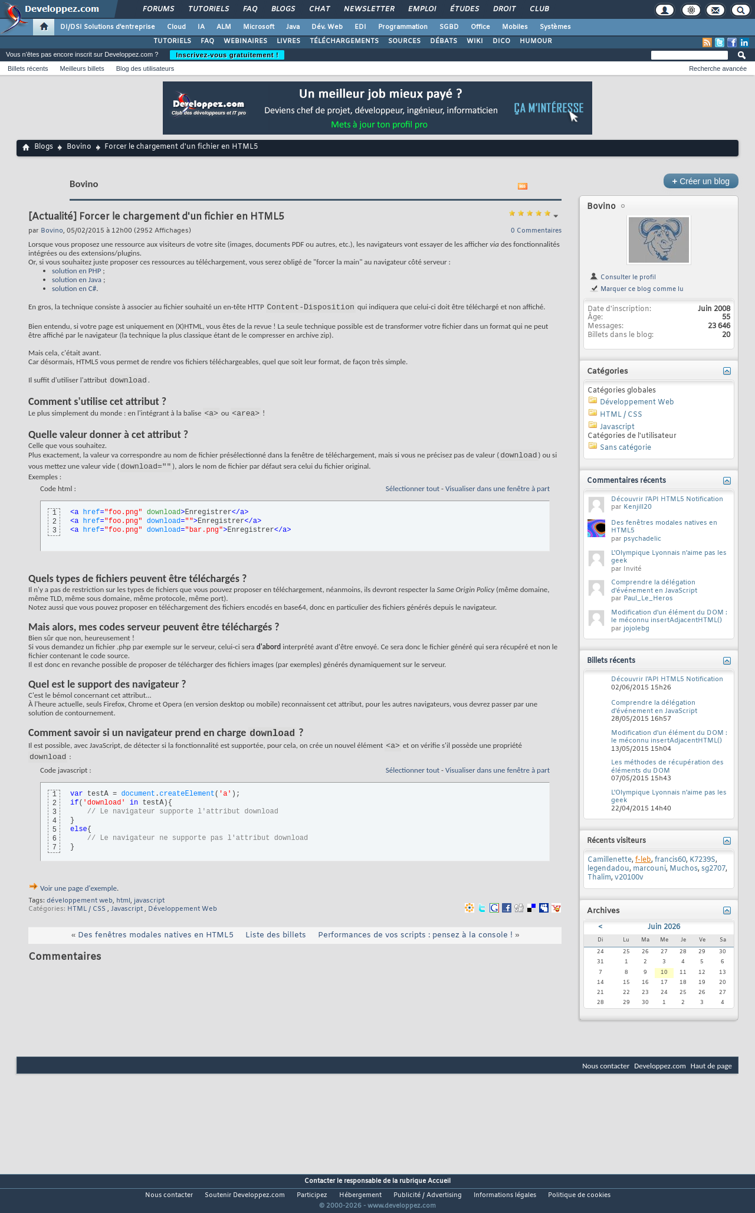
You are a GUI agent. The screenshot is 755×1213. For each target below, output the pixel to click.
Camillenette (609, 860)
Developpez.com (660, 1065)
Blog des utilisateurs (145, 68)
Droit (503, 9)
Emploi (421, 9)
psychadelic (642, 539)
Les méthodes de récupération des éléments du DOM (667, 766)
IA (201, 27)
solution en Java (76, 279)
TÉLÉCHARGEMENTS (344, 41)
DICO (501, 41)
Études (464, 9)
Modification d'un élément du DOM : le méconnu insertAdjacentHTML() (669, 617)
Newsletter (368, 9)
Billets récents (28, 68)
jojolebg (636, 629)
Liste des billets (275, 949)
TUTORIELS (172, 41)
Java (293, 27)
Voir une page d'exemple (78, 901)
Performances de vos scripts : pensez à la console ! (415, 949)
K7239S (702, 860)
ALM (223, 27)
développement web (80, 914)
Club (538, 9)
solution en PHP (76, 270)
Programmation (403, 27)
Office (480, 27)
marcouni (649, 869)
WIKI (475, 41)
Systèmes (555, 27)
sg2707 (713, 869)
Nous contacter (605, 1065)
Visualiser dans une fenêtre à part (497, 497)
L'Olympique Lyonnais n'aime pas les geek (669, 557)
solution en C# (74, 288)
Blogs (283, 9)
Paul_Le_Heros (648, 598)
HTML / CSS (86, 922)
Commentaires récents (626, 481)
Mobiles (515, 27)
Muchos (683, 869)
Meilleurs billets (82, 68)
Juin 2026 (664, 927)
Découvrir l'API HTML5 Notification (667, 499)
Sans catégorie (625, 448)
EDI (360, 27)
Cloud (176, 27)
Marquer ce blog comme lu (636, 289)
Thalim (599, 877)
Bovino (79, 147)
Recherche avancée (718, 68)
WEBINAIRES (245, 41)
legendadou (608, 869)
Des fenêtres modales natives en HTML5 (156, 949)
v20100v (629, 877)
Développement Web (182, 922)
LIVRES (288, 41)
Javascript (127, 922)
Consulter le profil (622, 277)
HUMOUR (536, 41)
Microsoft (258, 27)
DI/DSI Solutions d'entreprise (107, 27)
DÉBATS (443, 41)
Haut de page (711, 1065)
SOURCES (404, 41)
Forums (158, 9)
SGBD (449, 27)
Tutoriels (207, 9)
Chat (318, 9)
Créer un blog (701, 181)
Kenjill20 (637, 507)
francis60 (670, 860)
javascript (149, 914)
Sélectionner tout (412, 497)
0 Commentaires (536, 231)
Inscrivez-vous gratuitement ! (227, 54)
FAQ (249, 9)
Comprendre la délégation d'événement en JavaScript (654, 586)
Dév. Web (327, 27)
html (123, 914)
